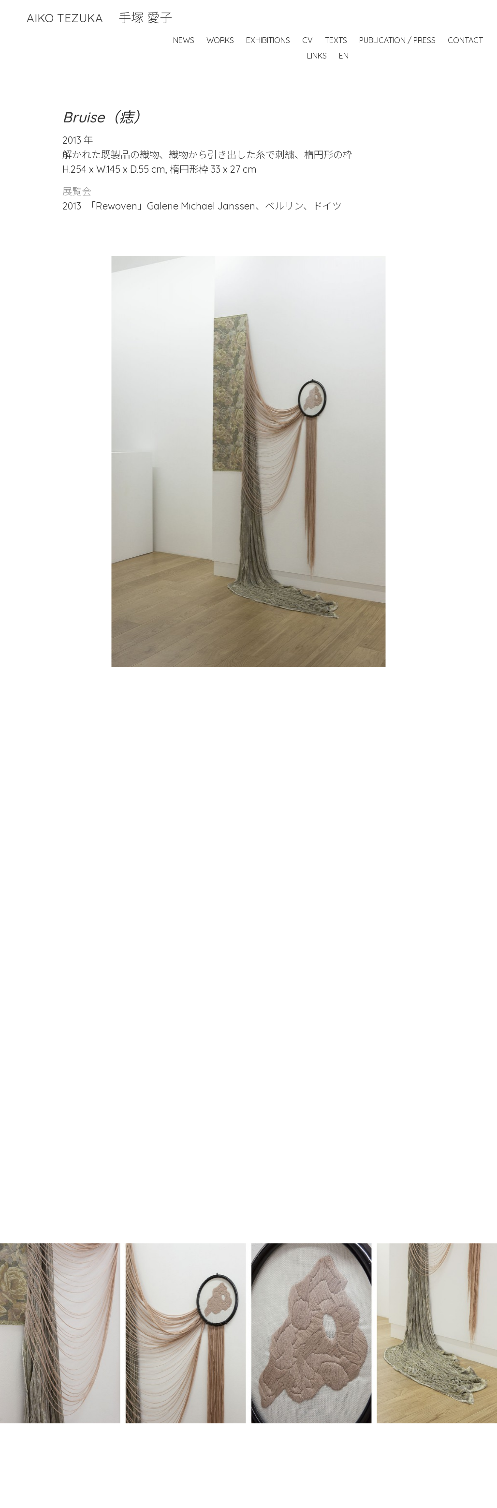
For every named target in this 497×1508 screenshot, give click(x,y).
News (183, 40)
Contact (465, 40)
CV (307, 40)
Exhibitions (268, 40)
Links (317, 55)
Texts (336, 40)
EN (344, 55)
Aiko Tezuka (99, 18)
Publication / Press (397, 40)
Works (220, 40)
